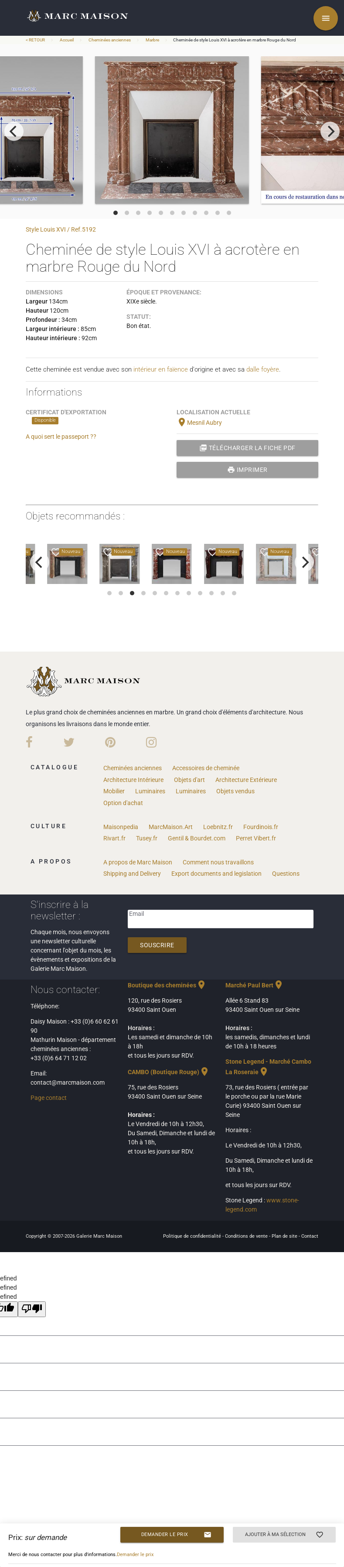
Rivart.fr (114, 838)
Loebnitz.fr (218, 826)
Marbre (152, 40)
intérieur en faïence (160, 369)
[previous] (14, 131)
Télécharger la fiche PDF (247, 448)
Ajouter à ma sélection (284, 1535)
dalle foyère (262, 369)
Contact (309, 1236)
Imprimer (247, 470)
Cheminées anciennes (110, 40)
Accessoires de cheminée (205, 768)
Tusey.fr (146, 838)
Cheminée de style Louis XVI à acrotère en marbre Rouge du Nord (234, 40)
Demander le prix (176, 1535)
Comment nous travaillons (218, 862)
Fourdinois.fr (260, 826)
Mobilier (114, 791)
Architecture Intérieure (133, 779)
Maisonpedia (120, 826)
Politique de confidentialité (192, 1236)
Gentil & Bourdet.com (196, 838)
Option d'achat (123, 802)
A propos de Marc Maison (137, 862)
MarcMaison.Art (171, 826)
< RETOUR (36, 40)
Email (136, 913)
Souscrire (157, 945)
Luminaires (150, 791)
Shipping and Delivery (132, 873)
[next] (330, 131)
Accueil (67, 40)
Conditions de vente (247, 1236)
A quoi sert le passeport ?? (61, 436)
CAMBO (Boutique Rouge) (169, 1072)
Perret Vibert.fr (256, 838)
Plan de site (285, 1236)
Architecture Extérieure (246, 779)
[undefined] (32, 1309)
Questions (286, 873)
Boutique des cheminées (167, 985)
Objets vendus (235, 791)
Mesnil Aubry (199, 422)
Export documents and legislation (216, 873)
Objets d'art (189, 779)
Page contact (49, 1097)
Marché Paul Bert (254, 985)
